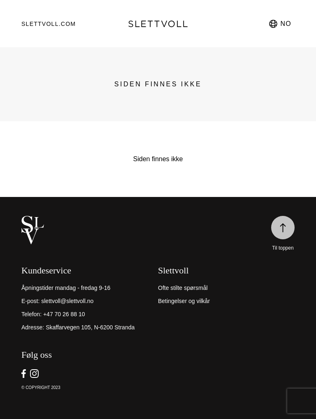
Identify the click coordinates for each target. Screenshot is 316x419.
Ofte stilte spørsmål (183, 288)
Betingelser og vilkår (184, 301)
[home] (158, 230)
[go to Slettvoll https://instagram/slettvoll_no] (34, 373)
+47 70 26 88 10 (64, 314)
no (279, 24)
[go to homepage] (157, 24)
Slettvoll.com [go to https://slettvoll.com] (48, 24)
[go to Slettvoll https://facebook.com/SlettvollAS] (23, 373)
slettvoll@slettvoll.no (67, 301)
